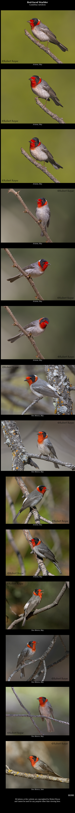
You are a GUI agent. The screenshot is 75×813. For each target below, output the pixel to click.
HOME (71, 795)
